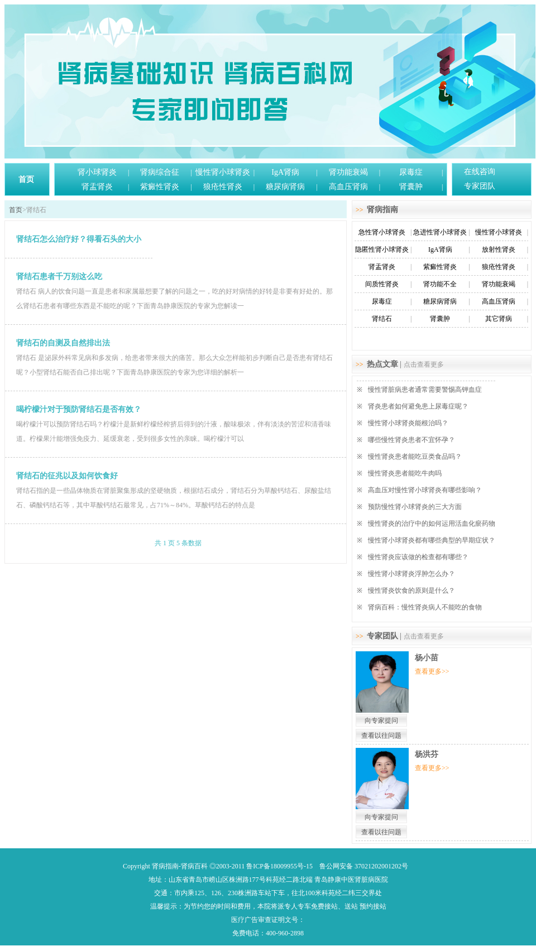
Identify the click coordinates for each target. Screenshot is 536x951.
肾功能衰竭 (348, 172)
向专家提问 (381, 720)
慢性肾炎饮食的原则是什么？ (411, 590)
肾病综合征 (159, 172)
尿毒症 (411, 172)
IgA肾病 (285, 172)
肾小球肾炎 (97, 172)
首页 (26, 179)
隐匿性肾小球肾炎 (382, 249)
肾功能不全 (440, 284)
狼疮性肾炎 (222, 186)
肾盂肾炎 (97, 186)
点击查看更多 (424, 364)
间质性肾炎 (382, 284)
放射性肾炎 (498, 249)
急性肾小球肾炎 (381, 232)
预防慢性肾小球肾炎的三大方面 (415, 507)
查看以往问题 (381, 735)
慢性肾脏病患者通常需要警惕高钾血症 (425, 389)
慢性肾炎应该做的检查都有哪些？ (418, 557)
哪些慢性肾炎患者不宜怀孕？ (411, 440)
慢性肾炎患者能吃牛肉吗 (405, 473)
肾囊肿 (411, 186)
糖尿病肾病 (285, 186)
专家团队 (479, 186)
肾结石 (382, 319)
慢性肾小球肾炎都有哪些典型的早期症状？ (431, 540)
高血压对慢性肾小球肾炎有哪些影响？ (425, 490)
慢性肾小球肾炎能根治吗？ (408, 423)
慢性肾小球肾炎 (222, 172)
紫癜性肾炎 (159, 186)
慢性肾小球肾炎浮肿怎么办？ (411, 574)
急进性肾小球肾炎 (440, 232)
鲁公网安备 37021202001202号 (363, 866)
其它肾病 (498, 319)
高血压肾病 (348, 186)
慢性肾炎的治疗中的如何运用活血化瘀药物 (431, 523)
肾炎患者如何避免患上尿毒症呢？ (418, 406)
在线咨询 (479, 171)
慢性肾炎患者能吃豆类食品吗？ (415, 456)
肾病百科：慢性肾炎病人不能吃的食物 (425, 607)
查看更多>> (432, 671)
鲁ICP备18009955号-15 (279, 866)
